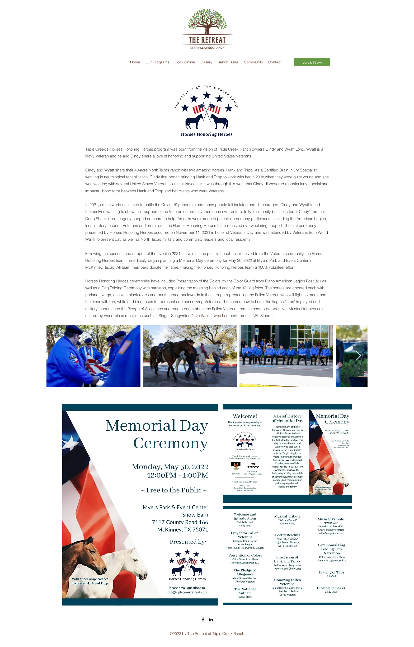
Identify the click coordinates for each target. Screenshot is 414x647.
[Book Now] (312, 62)
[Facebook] (203, 619)
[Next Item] (358, 356)
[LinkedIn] (211, 619)
